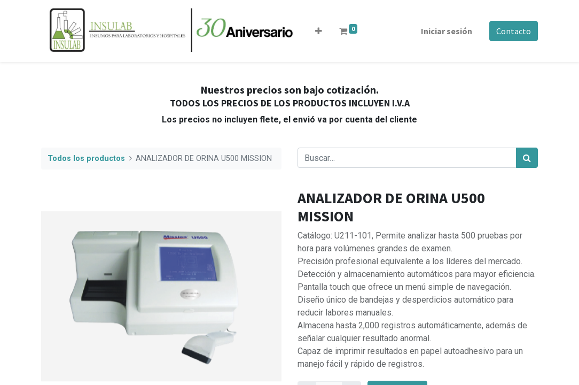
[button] (318, 31)
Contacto (513, 31)
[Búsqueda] (527, 158)
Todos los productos (86, 158)
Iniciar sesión (446, 31)
